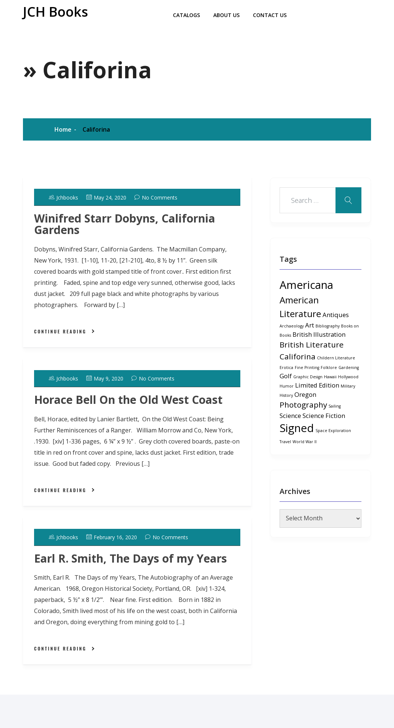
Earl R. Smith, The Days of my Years (130, 558)
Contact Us (270, 15)
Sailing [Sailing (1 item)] (334, 406)
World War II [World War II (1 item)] (305, 441)
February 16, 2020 (111, 537)
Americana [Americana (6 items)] (306, 284)
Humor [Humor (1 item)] (287, 386)
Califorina (96, 129)
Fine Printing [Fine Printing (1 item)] (307, 367)
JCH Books (55, 12)
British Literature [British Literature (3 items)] (312, 344)
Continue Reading (60, 331)
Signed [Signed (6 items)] (297, 428)
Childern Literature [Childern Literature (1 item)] (336, 357)
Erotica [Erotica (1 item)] (286, 367)
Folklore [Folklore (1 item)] (329, 367)
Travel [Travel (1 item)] (285, 441)
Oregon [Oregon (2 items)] (305, 394)
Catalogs (186, 15)
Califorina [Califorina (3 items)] (297, 356)
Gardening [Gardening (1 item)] (348, 367)
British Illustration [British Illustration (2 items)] (319, 334)
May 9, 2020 (104, 378)
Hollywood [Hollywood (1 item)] (348, 376)
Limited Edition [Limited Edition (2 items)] (317, 385)
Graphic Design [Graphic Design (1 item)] (308, 376)
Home (62, 129)
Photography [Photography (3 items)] (303, 404)
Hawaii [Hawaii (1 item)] (330, 376)
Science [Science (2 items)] (290, 415)
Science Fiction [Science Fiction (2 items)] (324, 415)
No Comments (155, 197)
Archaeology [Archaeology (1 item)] (292, 326)
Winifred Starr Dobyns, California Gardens (124, 224)
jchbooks (63, 197)
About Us (226, 15)
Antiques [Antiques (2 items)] (336, 314)
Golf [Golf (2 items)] (286, 376)
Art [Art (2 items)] (309, 325)
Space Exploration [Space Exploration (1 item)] (333, 430)
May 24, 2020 (106, 197)
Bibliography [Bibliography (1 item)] (327, 326)
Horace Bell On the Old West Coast (128, 399)
